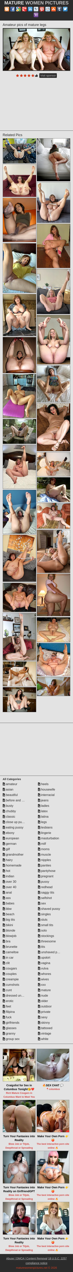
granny (9, 1033)
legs (42, 822)
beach (8, 914)
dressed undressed (18, 995)
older (43, 1001)
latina (43, 816)
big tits (9, 919)
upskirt (44, 957)
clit (6, 963)
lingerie (44, 833)
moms (44, 849)
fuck (7, 1017)
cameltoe (10, 952)
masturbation (48, 838)
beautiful (10, 795)
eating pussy (13, 827)
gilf (6, 849)
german (10, 843)
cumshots (11, 984)
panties (44, 865)
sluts (42, 919)
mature (44, 990)
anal (7, 892)
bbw (7, 908)
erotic (8, 1001)
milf (42, 843)
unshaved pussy (51, 952)
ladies (43, 805)
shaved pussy (49, 908)
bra (7, 941)
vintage (44, 1033)
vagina (44, 963)
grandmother (13, 854)
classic (9, 816)
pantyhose (46, 870)
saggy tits (46, 892)
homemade (12, 865)
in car (8, 957)
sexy (42, 1017)
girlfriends (11, 1022)
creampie (11, 979)
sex (42, 903)
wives (43, 979)
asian (8, 789)
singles (44, 914)
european (11, 838)
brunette (10, 946)
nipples (44, 860)
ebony (8, 833)
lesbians (45, 827)
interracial (46, 795)
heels (43, 784)
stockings (46, 936)
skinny (44, 1022)
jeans (43, 800)
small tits (45, 925)
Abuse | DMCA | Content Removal (26, 1258)
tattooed (45, 1028)
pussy (43, 881)
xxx (42, 984)
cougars (10, 968)
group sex (11, 1039)
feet (7, 1006)
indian (8, 876)
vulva (43, 968)
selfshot (45, 898)
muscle (44, 854)
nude (43, 995)
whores (44, 973)
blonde (9, 930)
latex (43, 811)
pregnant (46, 876)
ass (7, 898)
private (44, 1011)
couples (10, 973)
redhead (45, 887)
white (43, 1039)
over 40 (9, 887)
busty (8, 805)
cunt (7, 990)
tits (41, 946)
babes (8, 903)
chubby (9, 811)
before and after (15, 800)
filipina (9, 1011)
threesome (47, 941)
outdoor (45, 1006)
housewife (46, 789)
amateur (10, 784)
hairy (8, 860)
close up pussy (14, 822)
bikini (8, 925)
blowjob (10, 936)
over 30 (9, 881)
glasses (10, 1028)
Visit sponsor (48, 75)
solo (42, 930)
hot (6, 870)
